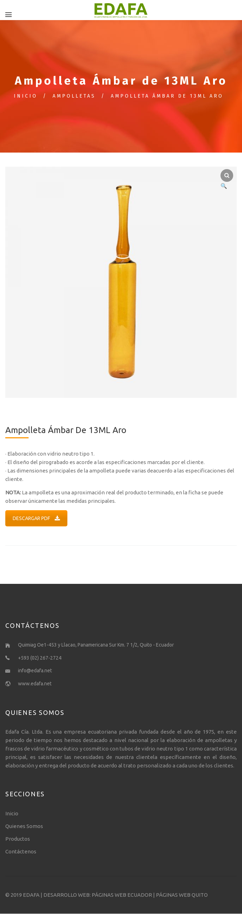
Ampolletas (74, 96)
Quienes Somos (24, 826)
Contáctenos (20, 852)
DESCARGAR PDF (36, 518)
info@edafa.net (35, 671)
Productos (17, 839)
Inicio (25, 96)
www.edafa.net (35, 684)
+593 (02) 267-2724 (39, 658)
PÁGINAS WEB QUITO (182, 895)
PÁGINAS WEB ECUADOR (122, 895)
